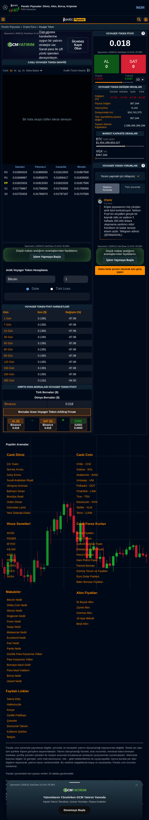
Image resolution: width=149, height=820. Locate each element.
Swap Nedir (14, 626)
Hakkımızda (14, 704)
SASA (10, 576)
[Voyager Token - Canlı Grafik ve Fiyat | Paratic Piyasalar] (74, 19)
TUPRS (11, 565)
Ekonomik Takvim (17, 726)
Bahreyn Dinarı (16, 491)
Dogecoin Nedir (16, 616)
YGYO (11, 571)
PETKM (11, 560)
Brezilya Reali (15, 496)
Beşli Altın (82, 623)
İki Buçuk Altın (85, 602)
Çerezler (12, 720)
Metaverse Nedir (17, 632)
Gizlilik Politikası (16, 715)
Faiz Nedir (13, 643)
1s (11, 70)
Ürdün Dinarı (14, 502)
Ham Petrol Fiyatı (86, 560)
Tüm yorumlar (132, 187)
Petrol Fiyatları (85, 554)
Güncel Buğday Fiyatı (89, 543)
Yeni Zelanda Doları (18, 512)
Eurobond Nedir (16, 637)
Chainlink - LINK (86, 491)
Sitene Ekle (14, 699)
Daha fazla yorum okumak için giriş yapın (120, 270)
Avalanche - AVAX (87, 474)
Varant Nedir (14, 681)
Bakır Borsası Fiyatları (89, 581)
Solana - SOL (84, 469)
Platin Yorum (84, 538)
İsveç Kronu (14, 474)
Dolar (35, 288)
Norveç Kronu (15, 469)
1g (19, 70)
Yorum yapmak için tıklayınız (120, 176)
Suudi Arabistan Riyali (20, 480)
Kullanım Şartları (17, 731)
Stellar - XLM (84, 507)
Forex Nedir (14, 621)
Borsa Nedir (14, 675)
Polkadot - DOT (85, 485)
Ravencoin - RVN (86, 502)
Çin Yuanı (12, 464)
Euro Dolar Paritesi (87, 576)
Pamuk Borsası (85, 565)
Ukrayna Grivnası (17, 485)
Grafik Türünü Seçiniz (77, 71)
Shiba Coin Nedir (17, 605)
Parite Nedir (14, 648)
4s (15, 70)
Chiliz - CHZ (83, 464)
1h (23, 70)
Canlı (5, 70)
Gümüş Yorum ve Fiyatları (92, 571)
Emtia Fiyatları (85, 533)
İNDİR (140, 7)
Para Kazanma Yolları (20, 659)
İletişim (11, 737)
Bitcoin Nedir (14, 599)
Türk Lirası (63, 288)
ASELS (11, 554)
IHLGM (11, 549)
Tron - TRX (83, 496)
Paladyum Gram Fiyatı (89, 549)
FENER (11, 538)
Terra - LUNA (84, 512)
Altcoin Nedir (14, 610)
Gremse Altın (84, 612)
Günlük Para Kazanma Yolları (24, 654)
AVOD (10, 533)
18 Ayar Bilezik (85, 618)
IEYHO (11, 543)
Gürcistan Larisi (16, 507)
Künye (11, 709)
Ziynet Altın (83, 607)
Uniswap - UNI (85, 480)
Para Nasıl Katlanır (18, 670)
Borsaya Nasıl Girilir (19, 664)
